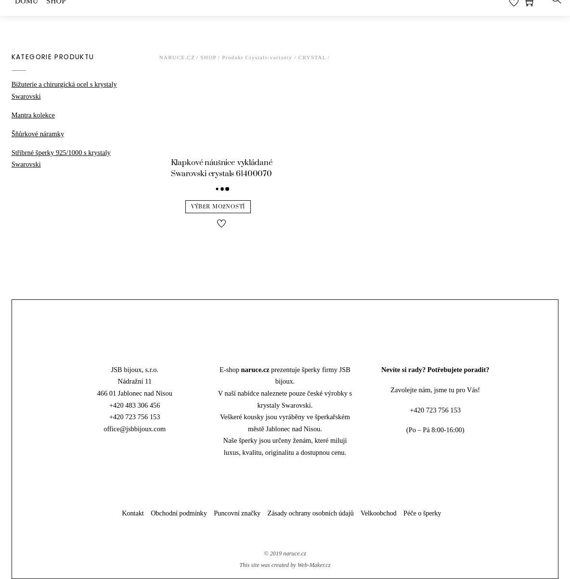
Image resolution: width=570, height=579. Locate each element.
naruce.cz (294, 553)
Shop (208, 57)
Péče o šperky (422, 513)
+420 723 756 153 (134, 417)
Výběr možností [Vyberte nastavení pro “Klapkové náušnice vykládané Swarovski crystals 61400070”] (218, 206)
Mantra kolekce (33, 115)
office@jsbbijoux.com (135, 429)
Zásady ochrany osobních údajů (311, 513)
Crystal (312, 57)
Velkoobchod (379, 513)
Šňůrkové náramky (38, 134)
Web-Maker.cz (314, 565)
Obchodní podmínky (179, 513)
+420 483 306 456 (134, 405)
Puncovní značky (237, 513)
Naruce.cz (177, 57)
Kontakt (133, 513)
